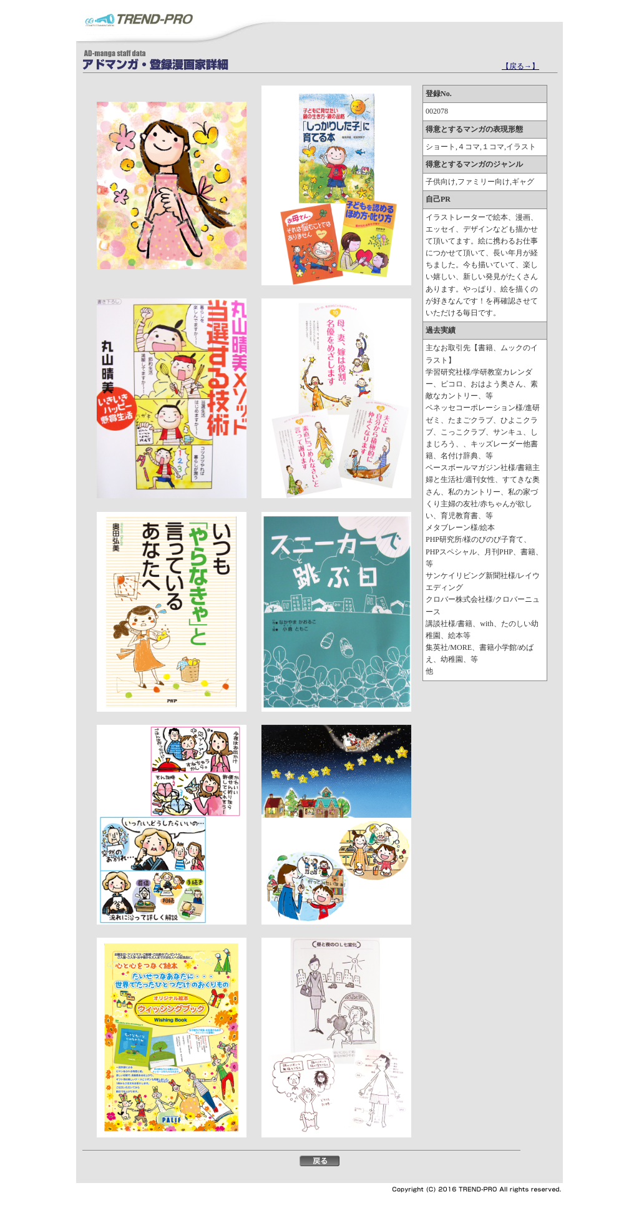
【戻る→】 (520, 66)
